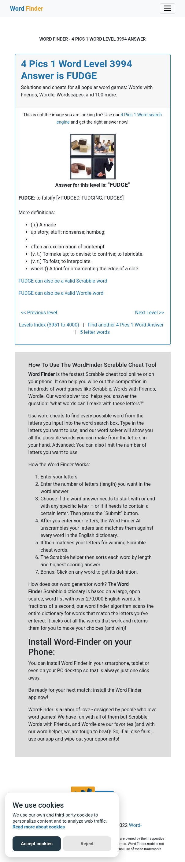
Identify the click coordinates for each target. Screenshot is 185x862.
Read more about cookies (39, 827)
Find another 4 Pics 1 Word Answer (126, 325)
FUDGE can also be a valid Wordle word (61, 293)
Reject (87, 843)
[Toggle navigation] (167, 8)
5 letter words (95, 332)
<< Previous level (39, 313)
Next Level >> (149, 313)
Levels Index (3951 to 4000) (49, 325)
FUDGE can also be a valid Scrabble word (63, 281)
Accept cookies (37, 843)
